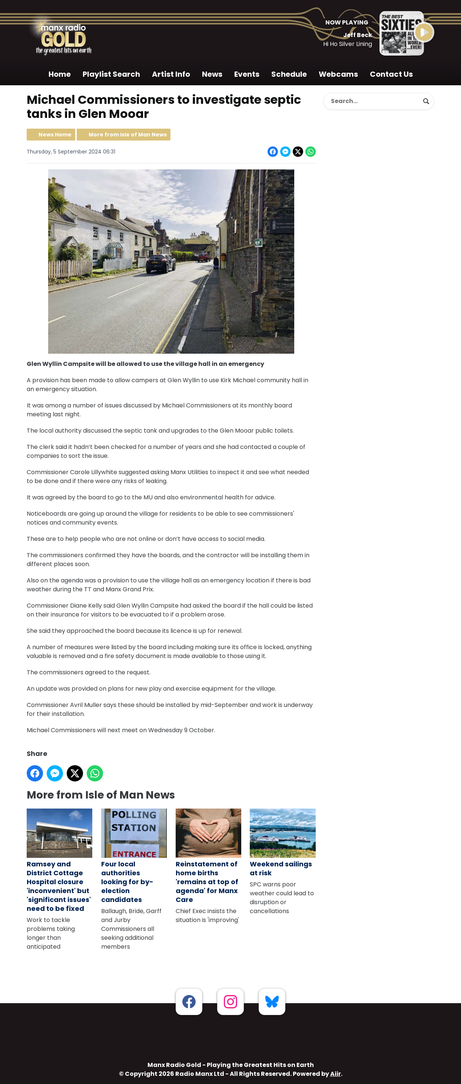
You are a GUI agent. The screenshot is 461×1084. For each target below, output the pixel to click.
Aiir (335, 1074)
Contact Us (391, 74)
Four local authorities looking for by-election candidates (134, 856)
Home (60, 74)
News (212, 74)
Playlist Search (111, 74)
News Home (55, 134)
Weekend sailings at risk (282, 843)
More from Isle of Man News (128, 134)
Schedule (289, 74)
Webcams (338, 74)
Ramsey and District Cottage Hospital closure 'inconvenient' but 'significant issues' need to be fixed (59, 861)
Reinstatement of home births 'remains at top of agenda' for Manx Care (208, 856)
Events (246, 74)
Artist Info (171, 74)
